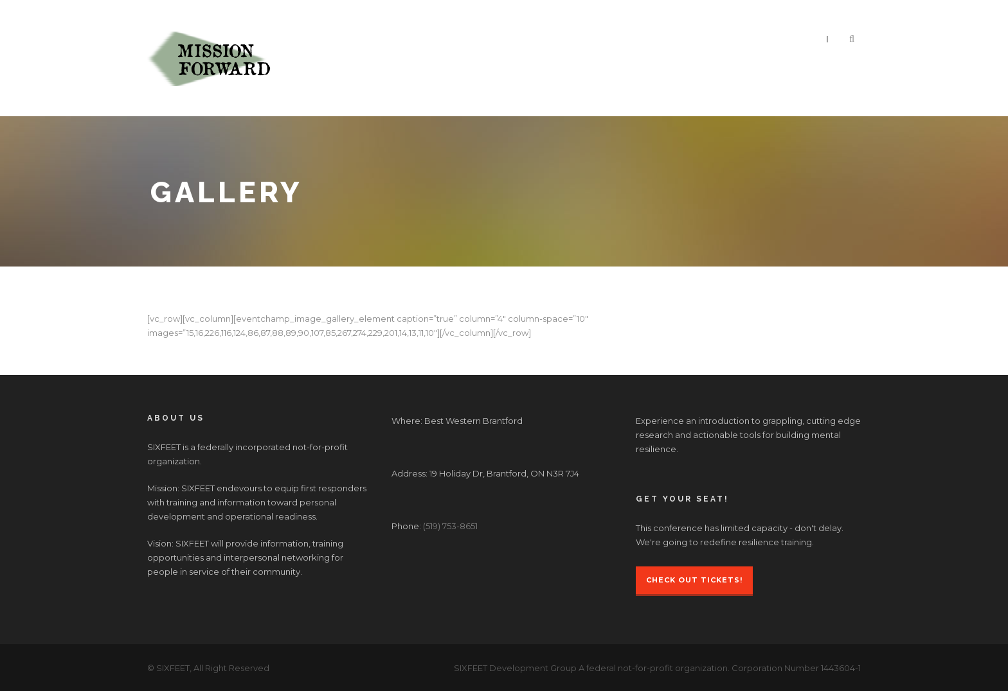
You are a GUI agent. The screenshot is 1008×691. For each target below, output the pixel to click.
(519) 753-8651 (450, 526)
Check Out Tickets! (694, 579)
